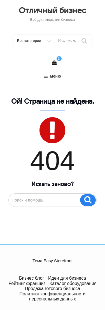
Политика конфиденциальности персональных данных (52, 296)
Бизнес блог (31, 278)
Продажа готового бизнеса (52, 288)
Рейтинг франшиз (26, 283)
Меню (52, 76)
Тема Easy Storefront (52, 260)
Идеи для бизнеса (67, 278)
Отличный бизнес (52, 10)
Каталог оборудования (73, 283)
